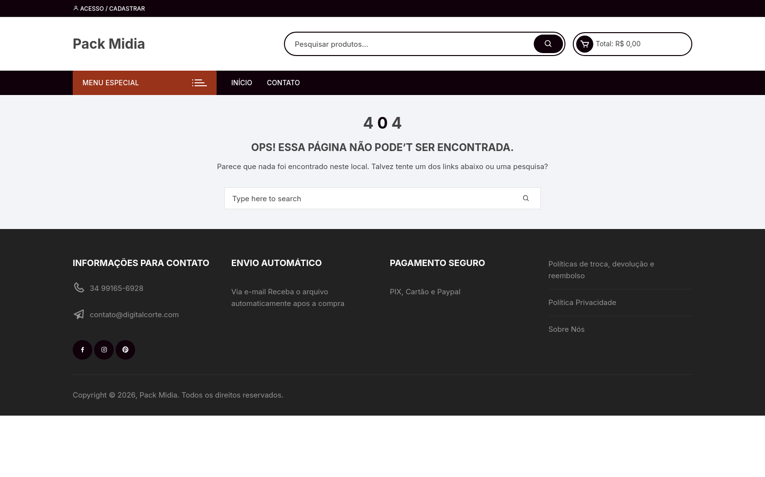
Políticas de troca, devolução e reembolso (601, 269)
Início (241, 82)
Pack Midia (109, 44)
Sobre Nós (566, 329)
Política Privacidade (582, 302)
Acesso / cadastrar (109, 8)
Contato (283, 82)
